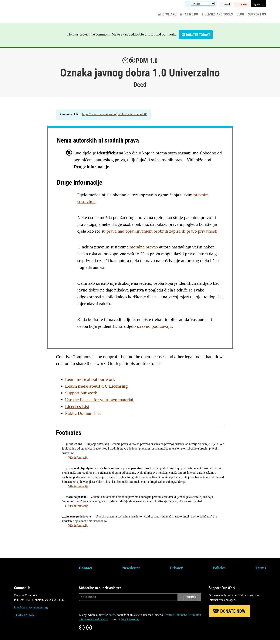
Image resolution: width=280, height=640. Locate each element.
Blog (240, 14)
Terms (260, 568)
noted (112, 614)
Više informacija (78, 457)
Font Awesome (130, 619)
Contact (85, 568)
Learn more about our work (90, 379)
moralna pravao (144, 246)
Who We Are (167, 14)
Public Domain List (83, 413)
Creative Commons (32, 12)
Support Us (257, 14)
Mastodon (27, 629)
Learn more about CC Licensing (96, 386)
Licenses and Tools (217, 14)
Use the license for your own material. (99, 399)
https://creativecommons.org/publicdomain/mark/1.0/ (114, 114)
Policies (219, 568)
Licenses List (77, 406)
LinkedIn (37, 629)
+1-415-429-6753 (24, 615)
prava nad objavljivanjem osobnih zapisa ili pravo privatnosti (161, 231)
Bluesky (17, 629)
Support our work (81, 392)
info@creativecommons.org (31, 607)
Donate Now (232, 611)
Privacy (176, 568)
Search (227, 4)
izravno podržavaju (154, 326)
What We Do (189, 14)
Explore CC (258, 4)
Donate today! (198, 34)
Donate (243, 4)
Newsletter (131, 568)
